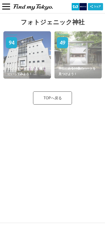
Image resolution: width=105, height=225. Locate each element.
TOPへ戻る (52, 98)
